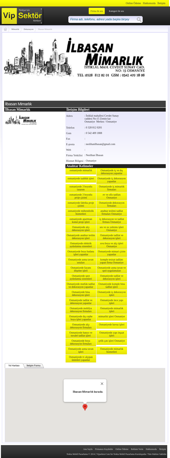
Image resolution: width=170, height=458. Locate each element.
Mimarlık (15, 29)
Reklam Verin (137, 449)
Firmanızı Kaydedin (104, 449)
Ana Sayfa (87, 449)
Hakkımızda (149, 3)
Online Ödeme (133, 3)
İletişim (161, 3)
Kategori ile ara (116, 11)
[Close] (102, 383)
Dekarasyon (29, 29)
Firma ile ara (97, 11)
